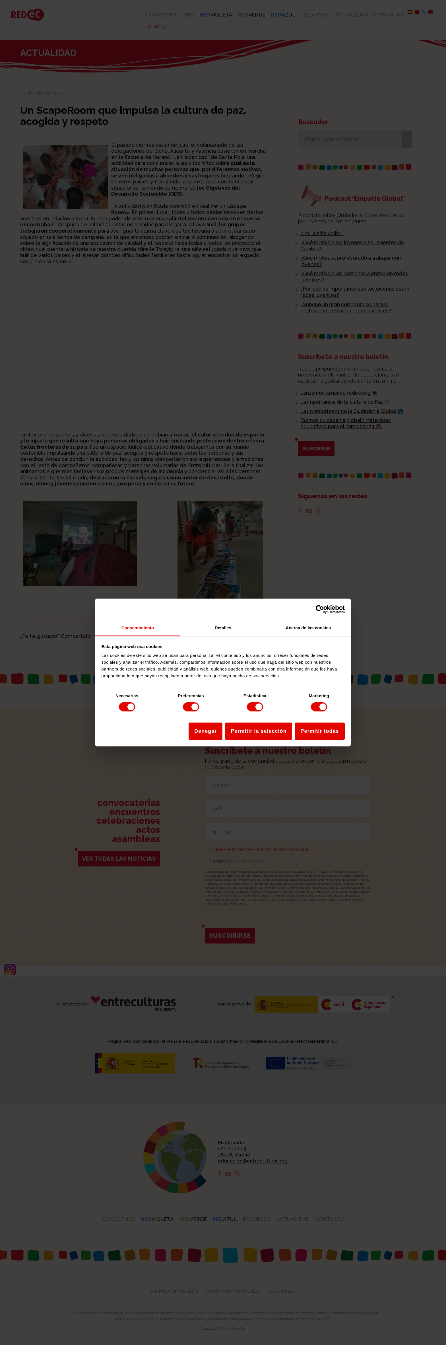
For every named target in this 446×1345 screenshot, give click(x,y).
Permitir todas (319, 731)
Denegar (205, 731)
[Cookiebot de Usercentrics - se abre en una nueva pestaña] (320, 609)
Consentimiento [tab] (137, 627)
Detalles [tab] (223, 627)
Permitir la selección (258, 731)
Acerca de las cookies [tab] (308, 627)
